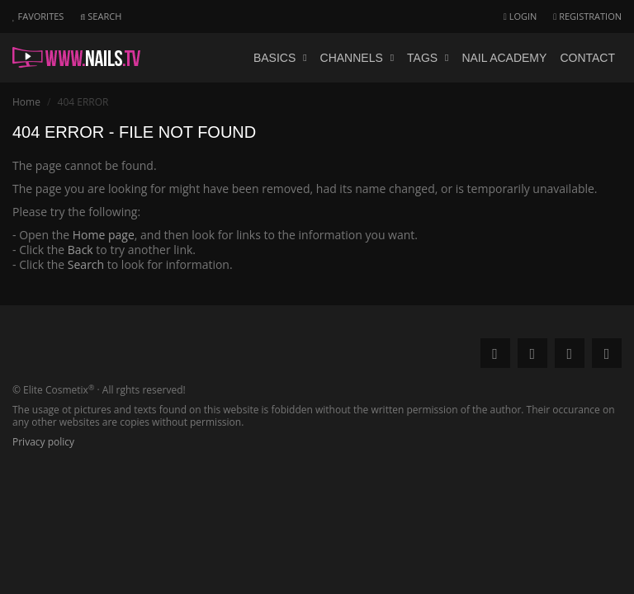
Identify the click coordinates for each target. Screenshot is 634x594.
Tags (427, 57)
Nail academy (503, 57)
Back (80, 249)
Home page (104, 235)
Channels (357, 57)
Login (520, 16)
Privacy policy (43, 442)
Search (86, 264)
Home (26, 102)
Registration (587, 16)
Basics (280, 57)
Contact (587, 57)
